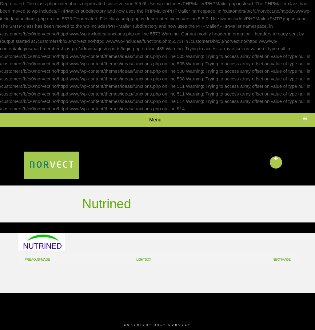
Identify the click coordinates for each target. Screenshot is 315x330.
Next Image (281, 259)
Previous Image (37, 259)
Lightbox (143, 259)
